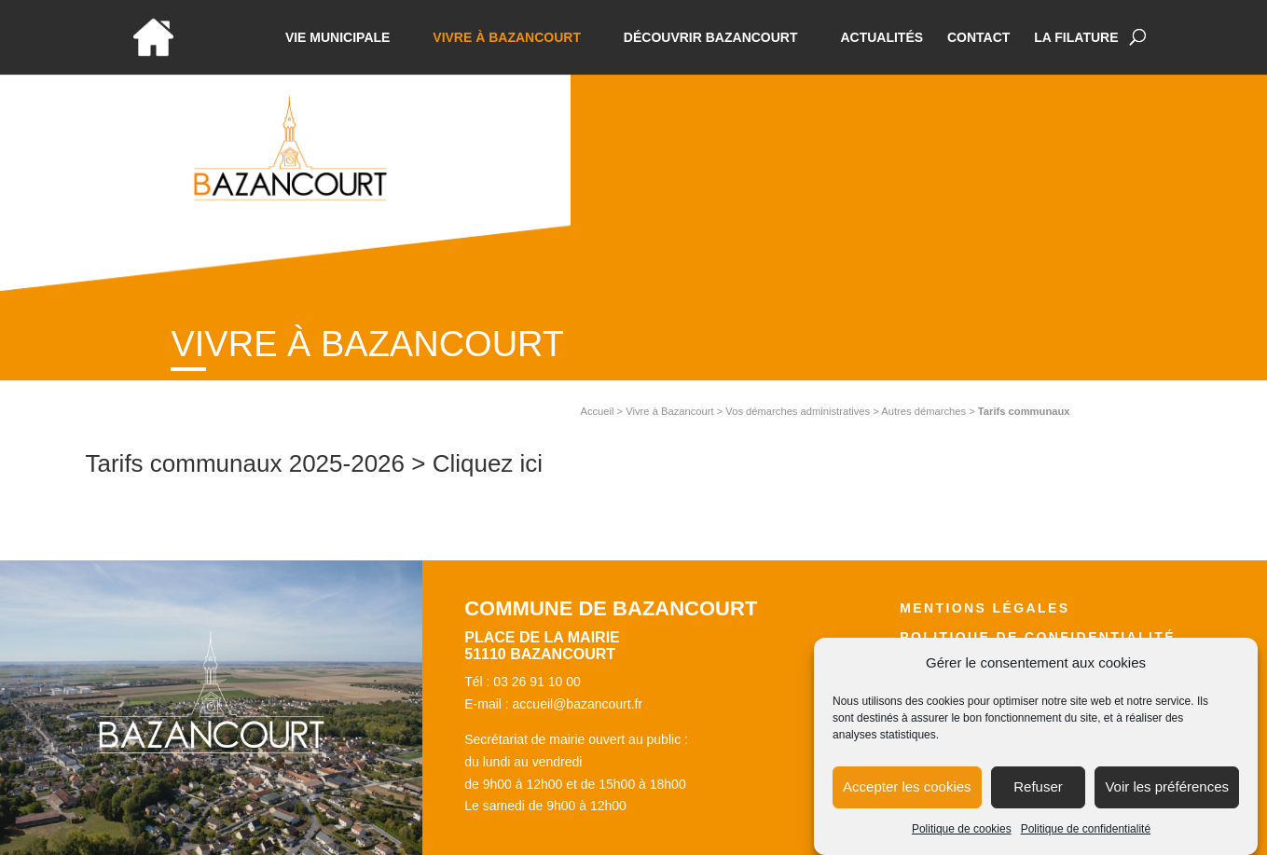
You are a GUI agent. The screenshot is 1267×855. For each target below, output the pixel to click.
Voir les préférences (1167, 796)
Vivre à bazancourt (507, 38)
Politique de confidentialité (1085, 837)
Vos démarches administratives (797, 411)
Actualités (881, 38)
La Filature (1076, 38)
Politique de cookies (962, 837)
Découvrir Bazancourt (711, 38)
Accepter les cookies (907, 796)
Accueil (596, 411)
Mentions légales (984, 607)
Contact (978, 38)
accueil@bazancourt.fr (578, 703)
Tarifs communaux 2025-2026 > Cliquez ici (315, 463)
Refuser (1038, 796)
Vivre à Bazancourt (669, 411)
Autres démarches (923, 411)
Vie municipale (338, 38)
